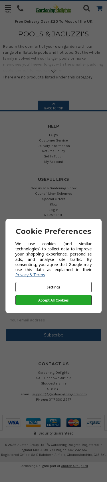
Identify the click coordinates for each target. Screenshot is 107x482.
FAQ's (53, 135)
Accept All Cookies (53, 300)
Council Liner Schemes (53, 193)
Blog (54, 204)
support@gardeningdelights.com (59, 394)
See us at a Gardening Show (53, 188)
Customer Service (53, 140)
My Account (53, 161)
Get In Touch (54, 156)
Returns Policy (53, 151)
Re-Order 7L (53, 215)
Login (53, 209)
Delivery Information (53, 146)
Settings (53, 287)
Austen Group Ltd (74, 466)
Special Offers (53, 199)
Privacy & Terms (30, 274)
